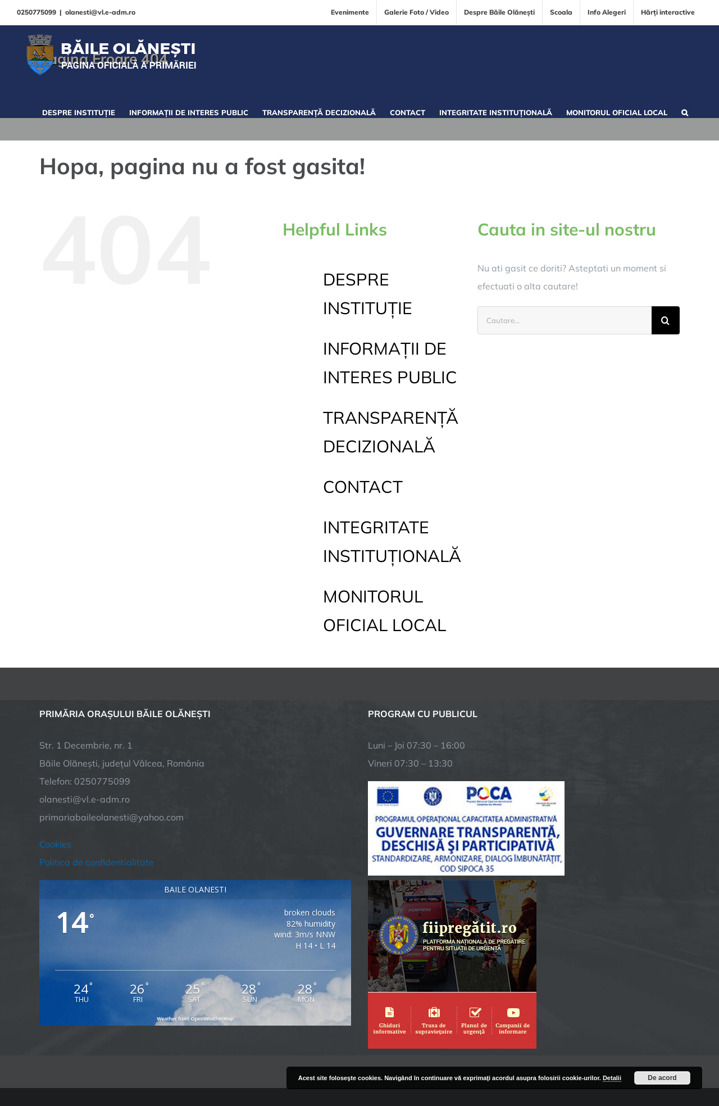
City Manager (214, 1062)
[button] (684, 111)
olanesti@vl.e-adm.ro (100, 12)
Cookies (55, 775)
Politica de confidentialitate (96, 793)
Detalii (612, 1078)
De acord (662, 1078)
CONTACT (363, 486)
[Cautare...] (564, 320)
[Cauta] (666, 320)
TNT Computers (162, 1062)
